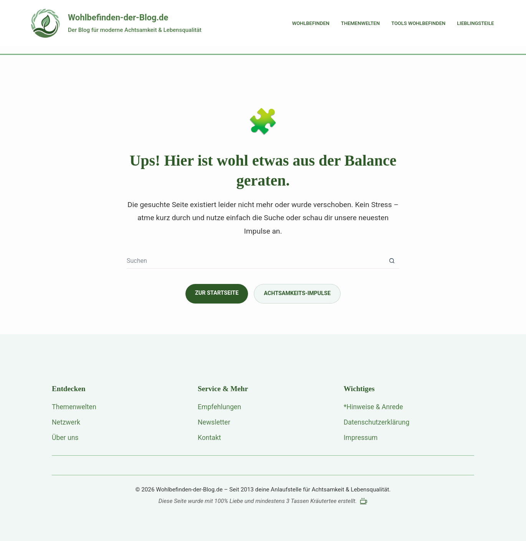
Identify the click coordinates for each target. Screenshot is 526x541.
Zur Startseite (216, 293)
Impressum (361, 437)
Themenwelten (360, 23)
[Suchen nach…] (255, 261)
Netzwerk (66, 422)
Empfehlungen (219, 407)
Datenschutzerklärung (376, 422)
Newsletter (214, 422)
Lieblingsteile (475, 23)
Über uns (65, 437)
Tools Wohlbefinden (418, 23)
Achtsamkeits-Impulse (297, 293)
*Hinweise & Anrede (373, 407)
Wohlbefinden (310, 23)
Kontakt (209, 437)
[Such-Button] (391, 261)
